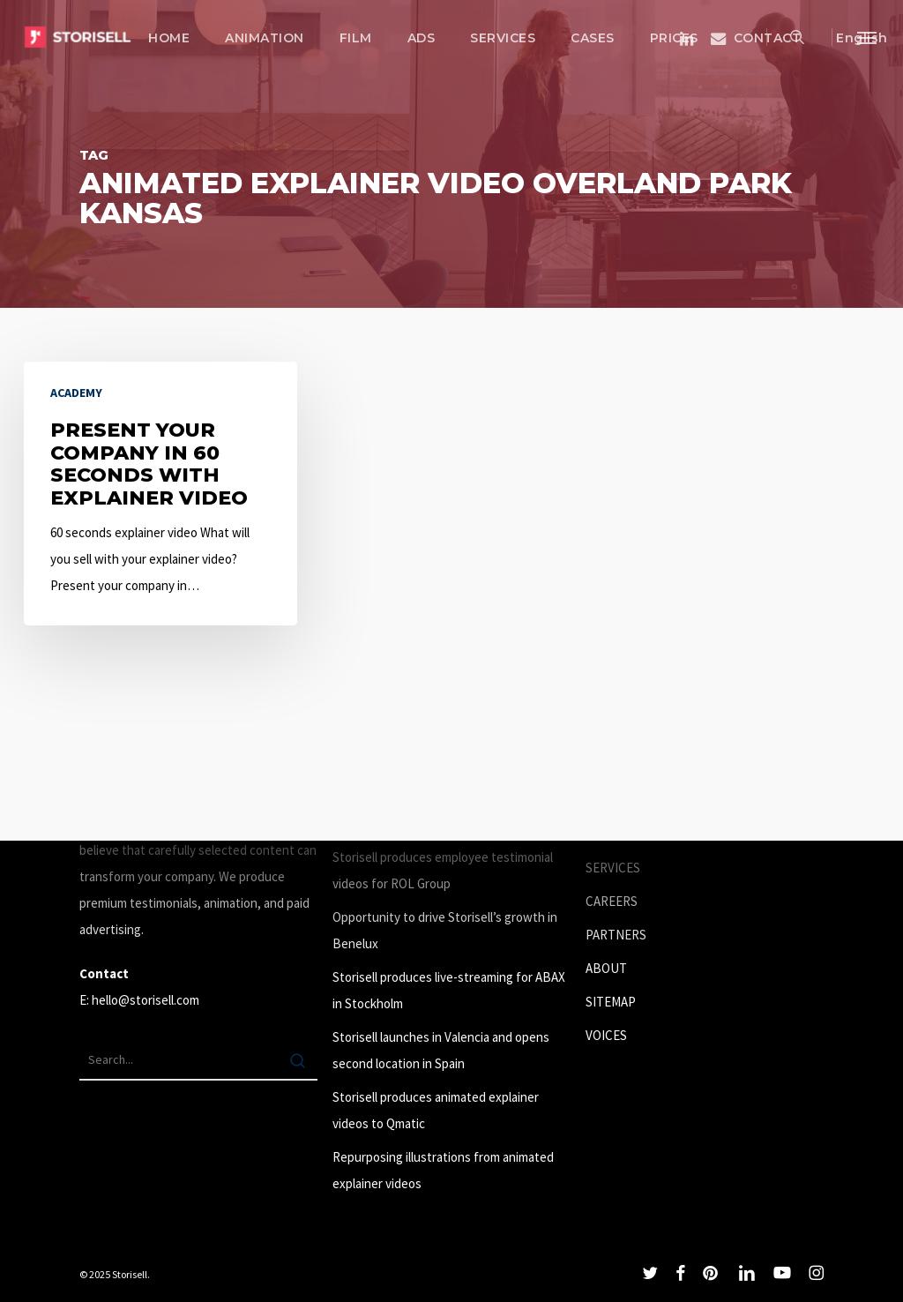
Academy (76, 392)
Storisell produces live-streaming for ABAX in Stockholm (448, 990)
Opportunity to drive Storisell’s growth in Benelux (444, 930)
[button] (867, 37)
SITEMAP (611, 1001)
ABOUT (606, 968)
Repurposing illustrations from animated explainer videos (443, 1170)
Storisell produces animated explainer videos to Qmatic (435, 1110)
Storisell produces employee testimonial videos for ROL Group (442, 870)
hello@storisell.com (145, 999)
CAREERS (612, 901)
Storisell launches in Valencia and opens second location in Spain (440, 1050)
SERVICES (613, 867)
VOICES (606, 1035)
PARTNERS (616, 934)
